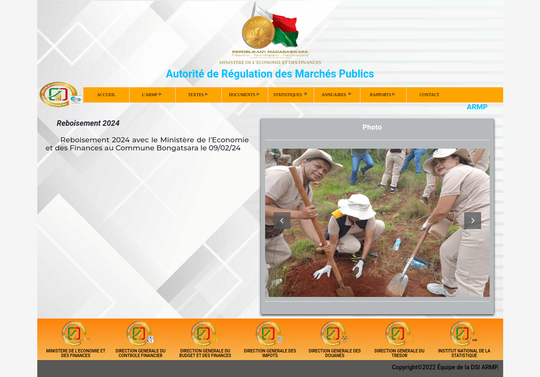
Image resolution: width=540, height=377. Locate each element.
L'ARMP (151, 94)
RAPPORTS (383, 94)
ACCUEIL (106, 94)
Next (472, 220)
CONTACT (429, 94)
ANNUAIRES (336, 94)
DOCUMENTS (244, 94)
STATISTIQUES (290, 94)
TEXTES (198, 94)
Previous (282, 220)
